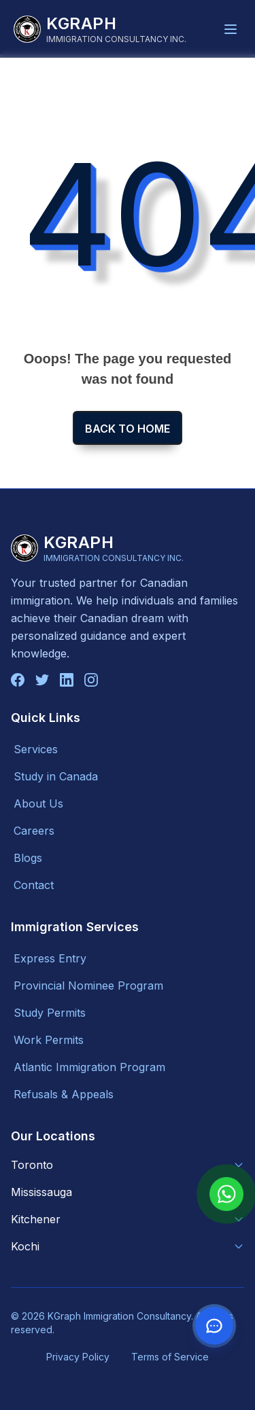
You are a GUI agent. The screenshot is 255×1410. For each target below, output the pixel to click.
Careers (34, 830)
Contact (34, 885)
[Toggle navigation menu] (230, 29)
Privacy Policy (77, 1356)
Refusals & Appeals (64, 1094)
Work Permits (49, 1040)
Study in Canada (56, 776)
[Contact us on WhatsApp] (214, 1326)
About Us (38, 803)
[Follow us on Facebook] (17, 680)
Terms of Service (170, 1356)
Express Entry (50, 958)
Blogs (28, 858)
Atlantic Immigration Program (89, 1067)
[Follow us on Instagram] (91, 680)
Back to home (127, 428)
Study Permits (50, 1012)
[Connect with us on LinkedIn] (66, 680)
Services (36, 749)
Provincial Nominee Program (88, 985)
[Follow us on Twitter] (42, 680)
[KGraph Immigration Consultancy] (100, 29)
